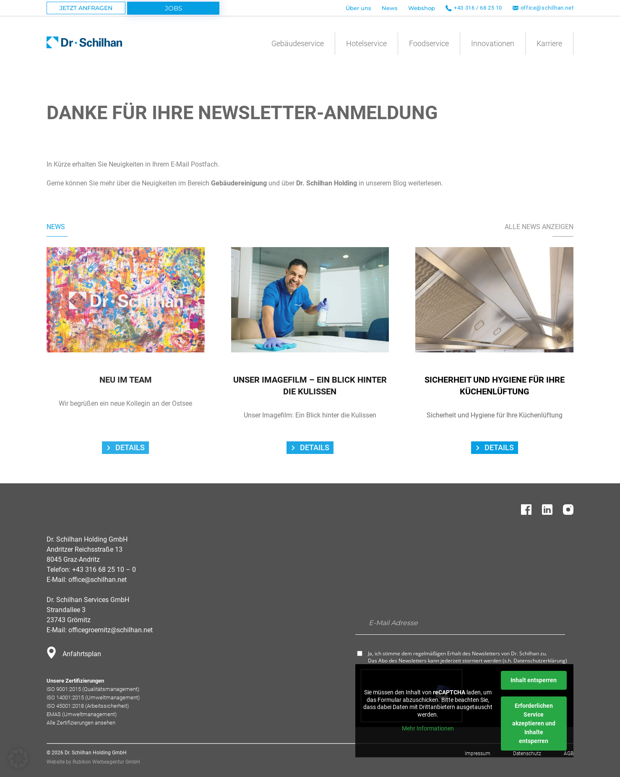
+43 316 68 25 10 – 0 (104, 570)
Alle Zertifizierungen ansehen (81, 723)
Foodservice (429, 43)
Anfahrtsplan (82, 654)
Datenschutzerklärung (539, 660)
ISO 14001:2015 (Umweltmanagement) (93, 697)
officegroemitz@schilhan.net (110, 630)
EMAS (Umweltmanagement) (82, 714)
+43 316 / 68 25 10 (478, 8)
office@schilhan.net (547, 8)
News (390, 8)
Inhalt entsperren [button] (534, 680)
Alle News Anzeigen (539, 227)
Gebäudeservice (297, 43)
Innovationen (492, 43)
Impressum (477, 753)
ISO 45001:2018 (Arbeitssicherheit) (88, 706)
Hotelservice (366, 43)
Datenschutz (527, 753)
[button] (18, 758)
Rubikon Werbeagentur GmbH (106, 762)
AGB (568, 753)
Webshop (421, 8)
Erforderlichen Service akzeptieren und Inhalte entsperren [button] (533, 723)
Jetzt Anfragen (86, 8)
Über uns (358, 8)
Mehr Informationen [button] (428, 728)
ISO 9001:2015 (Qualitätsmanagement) (93, 689)
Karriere (549, 43)
